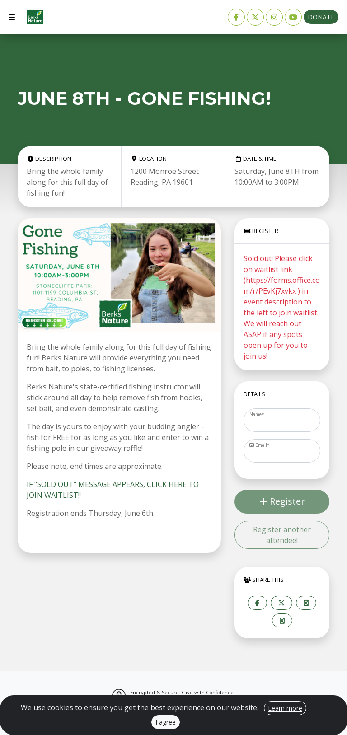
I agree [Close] (165, 722)
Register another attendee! (282, 534)
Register (282, 501)
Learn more (285, 708)
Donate (321, 17)
